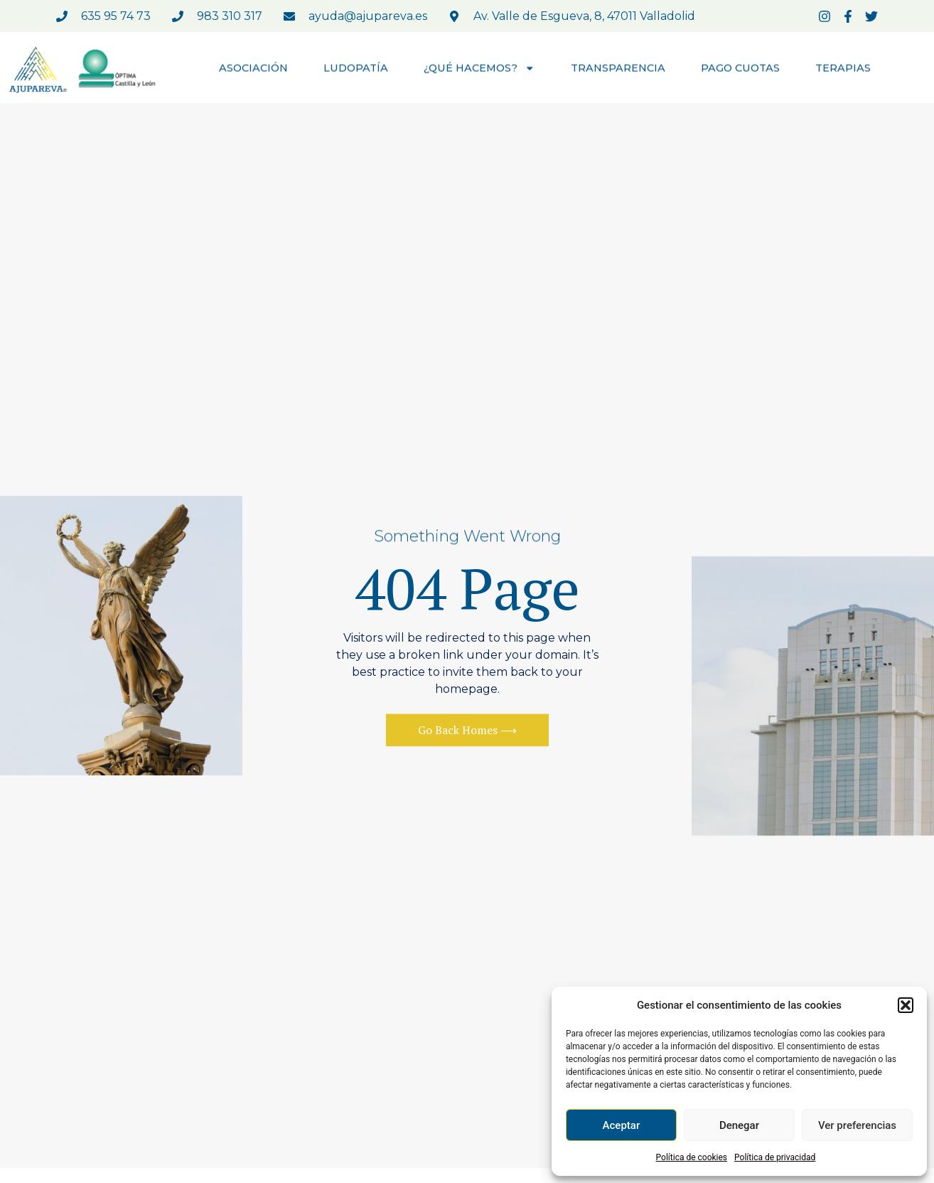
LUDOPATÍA (355, 68)
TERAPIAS (843, 68)
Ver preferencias (857, 1125)
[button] (905, 1005)
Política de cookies (692, 1157)
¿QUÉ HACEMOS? (479, 68)
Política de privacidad (774, 1157)
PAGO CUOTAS (740, 68)
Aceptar (621, 1125)
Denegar (739, 1125)
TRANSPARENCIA (618, 68)
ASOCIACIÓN (253, 68)
